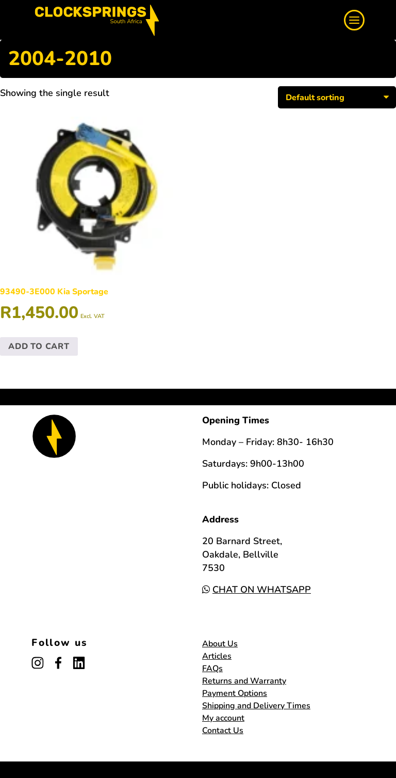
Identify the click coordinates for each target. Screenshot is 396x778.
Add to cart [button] (39, 346)
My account (223, 718)
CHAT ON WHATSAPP (256, 589)
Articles (217, 656)
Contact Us (222, 730)
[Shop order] (337, 97)
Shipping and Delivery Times (256, 705)
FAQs (212, 668)
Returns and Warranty (244, 681)
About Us (220, 643)
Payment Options (234, 693)
